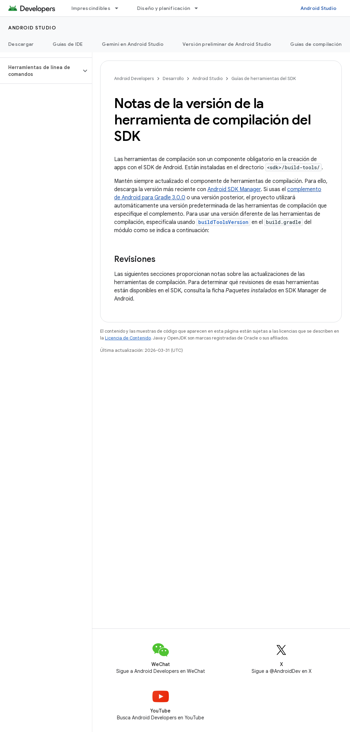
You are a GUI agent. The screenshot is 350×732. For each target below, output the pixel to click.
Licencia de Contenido (128, 338)
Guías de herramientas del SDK (263, 78)
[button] (40, 71)
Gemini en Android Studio (132, 44)
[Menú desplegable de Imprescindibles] (119, 8)
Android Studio (318, 8)
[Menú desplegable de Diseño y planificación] (199, 8)
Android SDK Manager (234, 189)
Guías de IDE (68, 44)
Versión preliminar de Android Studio (227, 44)
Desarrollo (173, 78)
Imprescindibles (90, 8)
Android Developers (134, 78)
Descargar (20, 44)
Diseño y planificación (163, 8)
